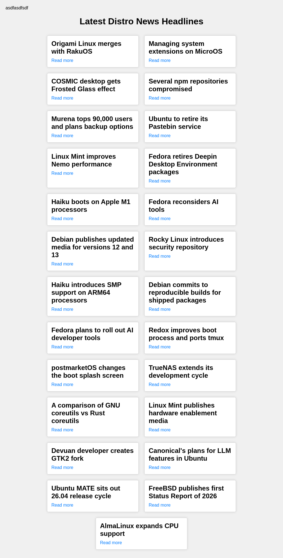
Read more (62, 60)
